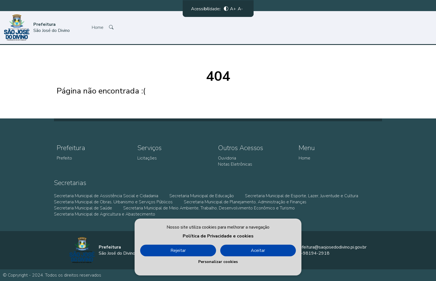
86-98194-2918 (313, 253)
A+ (233, 9)
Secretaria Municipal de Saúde (83, 208)
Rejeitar (178, 250)
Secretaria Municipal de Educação (201, 196)
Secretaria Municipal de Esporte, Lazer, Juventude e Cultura (301, 196)
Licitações (147, 158)
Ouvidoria (227, 158)
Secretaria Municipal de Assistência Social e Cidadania (106, 196)
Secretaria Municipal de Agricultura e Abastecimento (104, 214)
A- (240, 9)
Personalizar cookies (218, 261)
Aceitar (258, 250)
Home (97, 27)
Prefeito (64, 158)
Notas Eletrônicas (235, 164)
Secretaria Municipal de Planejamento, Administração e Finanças (245, 202)
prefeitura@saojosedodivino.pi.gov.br (331, 247)
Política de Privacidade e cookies (218, 236)
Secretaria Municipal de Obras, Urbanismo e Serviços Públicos (113, 202)
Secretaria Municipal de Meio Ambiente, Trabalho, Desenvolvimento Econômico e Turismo (209, 208)
